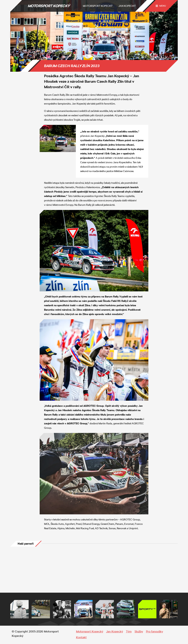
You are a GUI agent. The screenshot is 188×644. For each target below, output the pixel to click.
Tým (129, 631)
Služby (139, 631)
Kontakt (81, 637)
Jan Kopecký (127, 5)
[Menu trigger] (161, 6)
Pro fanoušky (154, 631)
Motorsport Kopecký (98, 5)
